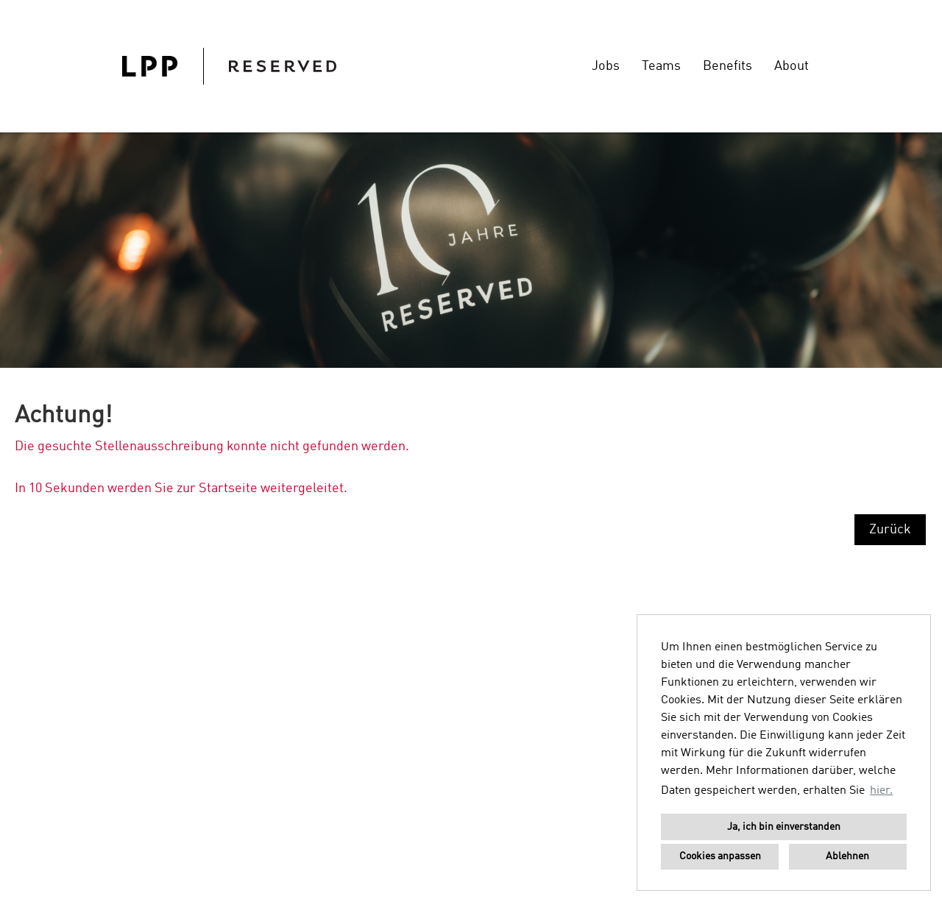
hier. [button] (881, 791)
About (791, 66)
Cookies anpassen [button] (720, 856)
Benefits (727, 66)
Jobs (606, 66)
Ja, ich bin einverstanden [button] (783, 827)
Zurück (890, 529)
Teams (661, 66)
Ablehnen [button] (847, 856)
